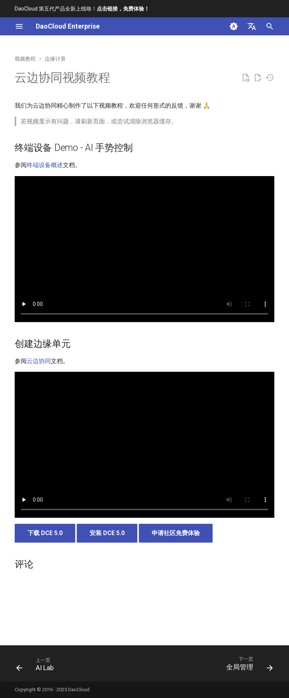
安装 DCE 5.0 (107, 533)
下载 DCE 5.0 (44, 533)
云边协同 (39, 361)
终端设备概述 (45, 165)
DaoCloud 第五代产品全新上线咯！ (82, 9)
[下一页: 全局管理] (248, 665)
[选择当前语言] (251, 26)
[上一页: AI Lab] (36, 665)
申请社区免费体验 (176, 533)
